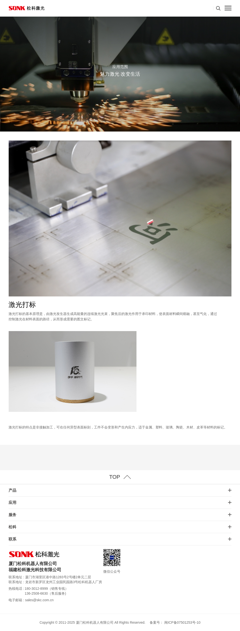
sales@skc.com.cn (39, 600)
